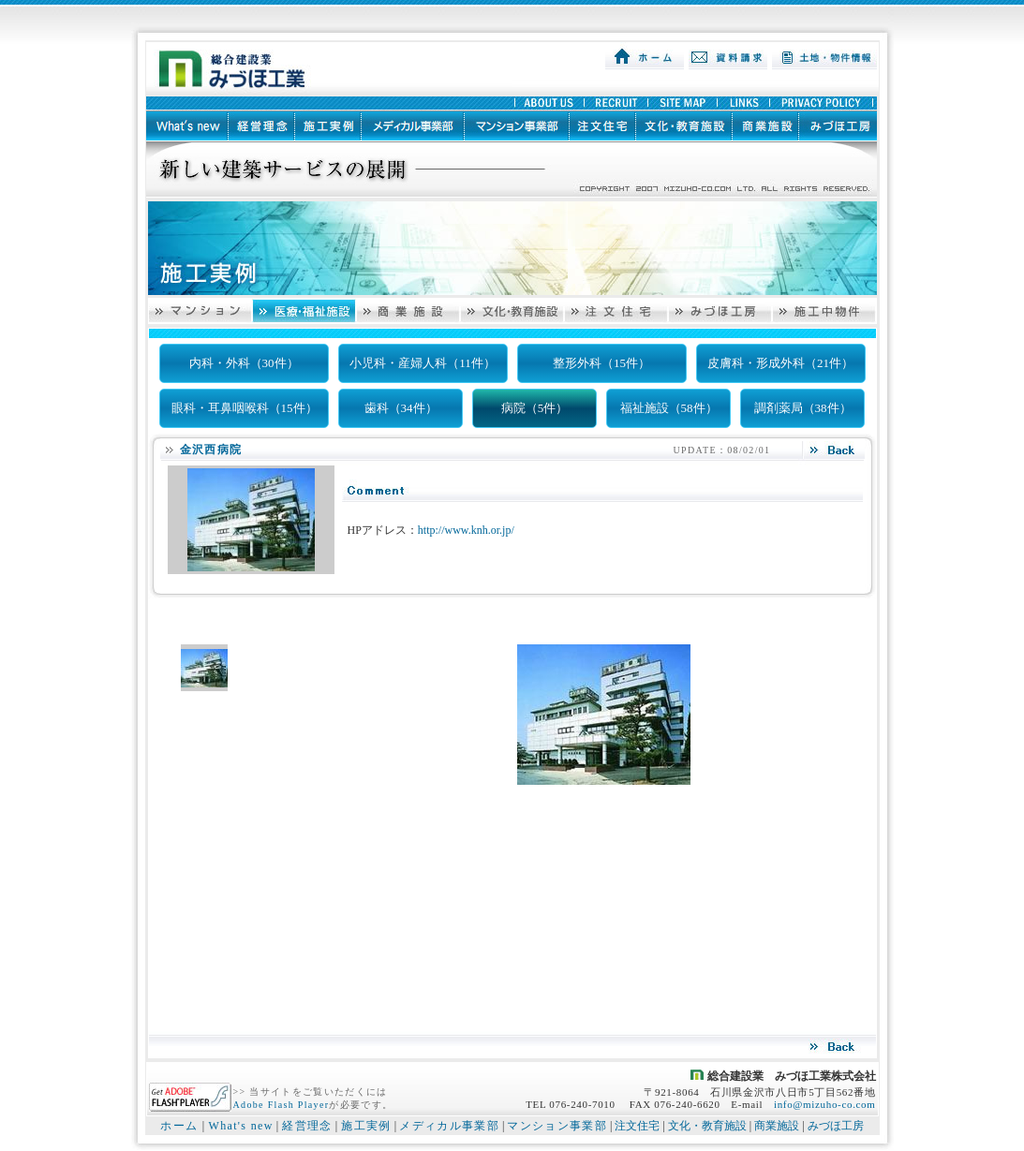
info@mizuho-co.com (825, 1104)
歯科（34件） (401, 408)
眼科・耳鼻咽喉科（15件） (244, 408)
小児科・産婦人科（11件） (422, 363)
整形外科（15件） (601, 363)
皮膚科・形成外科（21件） (780, 363)
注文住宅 (637, 1125)
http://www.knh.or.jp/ (466, 530)
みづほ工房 (836, 1125)
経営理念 (307, 1125)
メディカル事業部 (449, 1125)
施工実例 (366, 1125)
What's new (240, 1125)
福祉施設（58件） (669, 408)
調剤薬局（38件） (803, 408)
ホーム (179, 1125)
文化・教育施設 (707, 1125)
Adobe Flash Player (281, 1104)
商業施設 (776, 1125)
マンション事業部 (557, 1125)
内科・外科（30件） (244, 363)
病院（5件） (535, 408)
